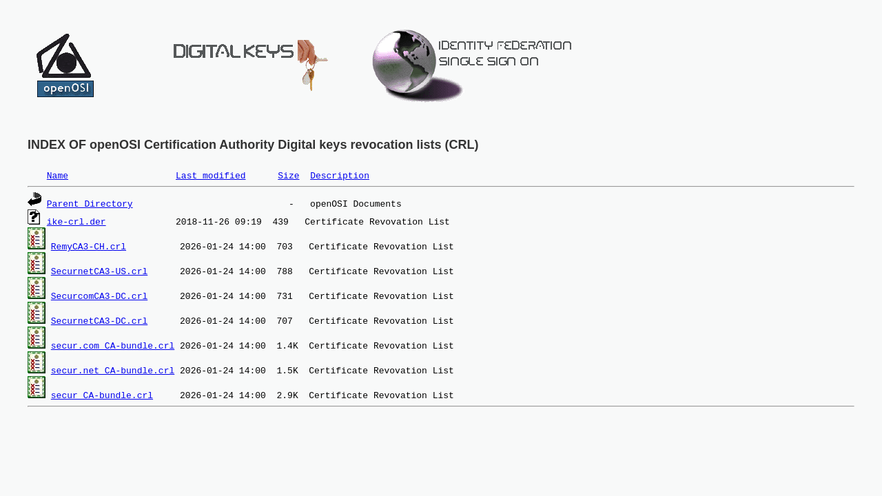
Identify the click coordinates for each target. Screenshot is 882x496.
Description (339, 175)
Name (57, 175)
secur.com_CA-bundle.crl (112, 345)
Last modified (210, 175)
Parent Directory (90, 203)
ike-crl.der (76, 221)
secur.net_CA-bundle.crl (112, 370)
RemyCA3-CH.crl (88, 246)
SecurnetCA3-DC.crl (99, 320)
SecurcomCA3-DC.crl (99, 295)
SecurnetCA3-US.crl (99, 271)
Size (288, 175)
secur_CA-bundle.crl (102, 395)
